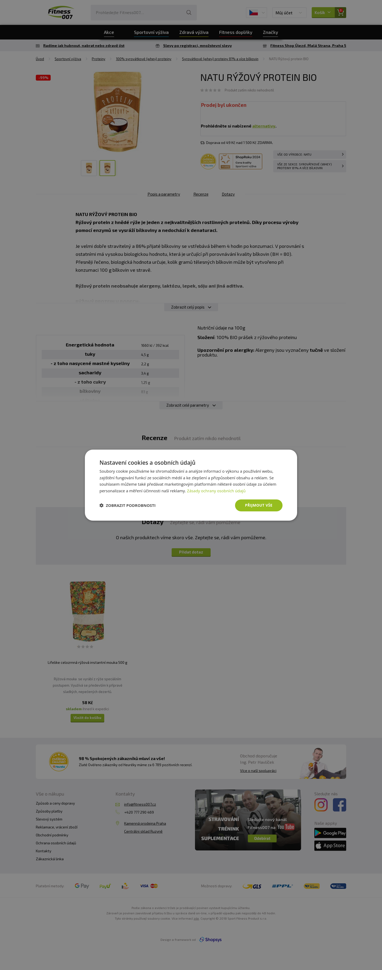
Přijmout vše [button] (258, 505)
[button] (127, 505)
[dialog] (191, 484)
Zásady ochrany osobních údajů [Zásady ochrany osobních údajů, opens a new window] (216, 490)
